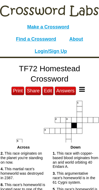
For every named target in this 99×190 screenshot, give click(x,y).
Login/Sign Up (51, 51)
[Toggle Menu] (82, 89)
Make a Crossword (48, 27)
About (76, 39)
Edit (48, 90)
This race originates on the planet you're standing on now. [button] (22, 157)
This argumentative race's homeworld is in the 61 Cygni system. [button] (74, 177)
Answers (65, 90)
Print (18, 90)
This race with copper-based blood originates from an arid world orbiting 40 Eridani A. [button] (75, 160)
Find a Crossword (36, 39)
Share (33, 90)
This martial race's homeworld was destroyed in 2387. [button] (22, 173)
